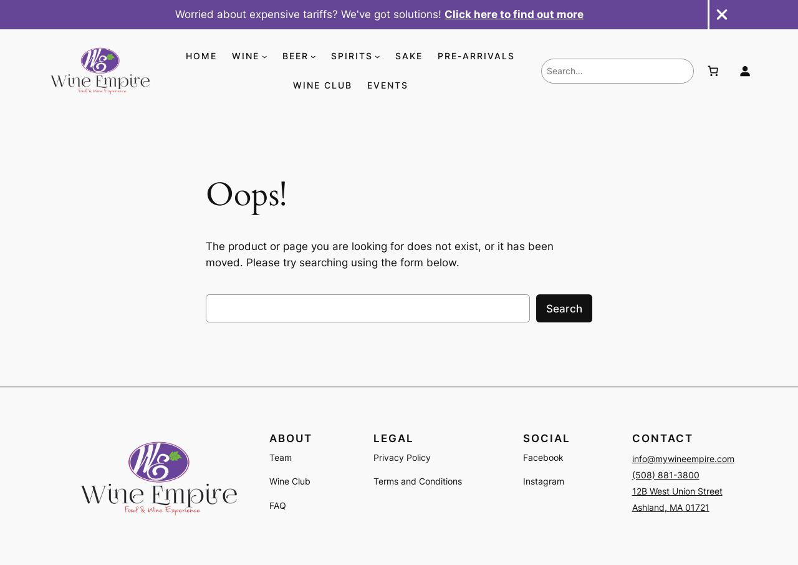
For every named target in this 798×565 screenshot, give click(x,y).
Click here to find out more (514, 14)
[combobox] (617, 71)
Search (564, 308)
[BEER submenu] (313, 56)
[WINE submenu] (264, 56)
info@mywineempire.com (683, 458)
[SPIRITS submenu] (377, 56)
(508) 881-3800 (665, 475)
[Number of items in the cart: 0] (712, 71)
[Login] (745, 71)
